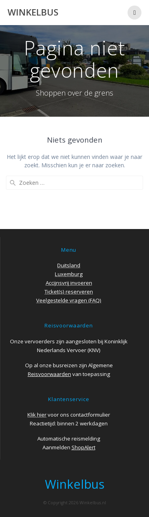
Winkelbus (33, 12)
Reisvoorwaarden (49, 374)
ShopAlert (83, 447)
